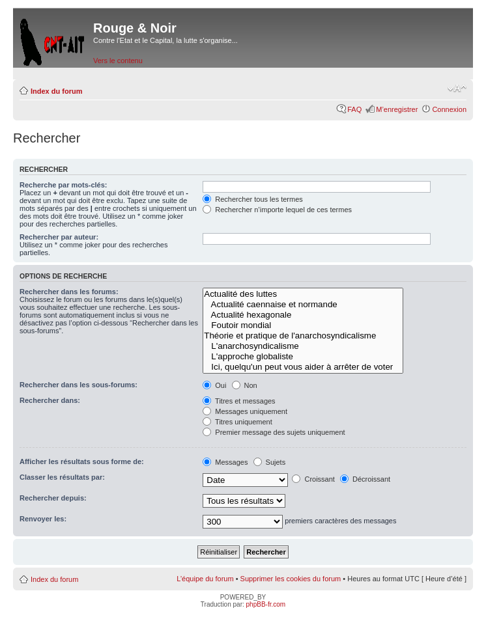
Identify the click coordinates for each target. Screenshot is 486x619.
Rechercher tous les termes (253, 199)
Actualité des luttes (302, 294)
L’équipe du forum (205, 579)
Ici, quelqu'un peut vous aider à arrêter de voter (302, 367)
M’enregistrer (397, 109)
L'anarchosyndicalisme (302, 346)
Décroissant (365, 479)
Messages (225, 462)
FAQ (354, 109)
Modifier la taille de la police (457, 88)
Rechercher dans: (50, 400)
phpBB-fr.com (266, 604)
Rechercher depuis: (53, 498)
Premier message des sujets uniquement (274, 432)
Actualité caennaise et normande (302, 304)
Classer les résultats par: (62, 477)
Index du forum (56, 91)
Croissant (313, 479)
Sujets (269, 462)
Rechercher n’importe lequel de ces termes (277, 209)
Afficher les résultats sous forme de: (82, 461)
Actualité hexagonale (302, 315)
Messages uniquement (245, 411)
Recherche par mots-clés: (63, 185)
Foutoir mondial (302, 325)
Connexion (449, 109)
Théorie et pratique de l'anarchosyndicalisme (302, 336)
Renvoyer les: (43, 519)
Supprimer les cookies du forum (290, 579)
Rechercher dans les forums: (69, 292)
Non (244, 385)
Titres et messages (239, 401)
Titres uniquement (237, 422)
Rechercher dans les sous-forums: (78, 385)
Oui (214, 385)
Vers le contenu (118, 60)
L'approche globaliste (302, 356)
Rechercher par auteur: (59, 237)
